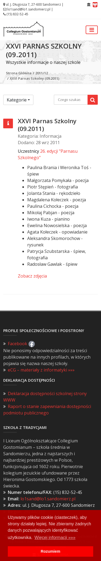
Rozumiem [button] (50, 551)
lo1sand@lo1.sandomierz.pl (28, 9)
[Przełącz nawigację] (92, 30)
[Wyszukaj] (93, 100)
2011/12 (41, 73)
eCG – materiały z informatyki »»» (41, 370)
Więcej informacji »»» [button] (54, 537)
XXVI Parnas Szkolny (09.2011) (34, 78)
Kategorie (17, 100)
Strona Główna (19, 73)
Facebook (21, 344)
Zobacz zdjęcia (32, 276)
